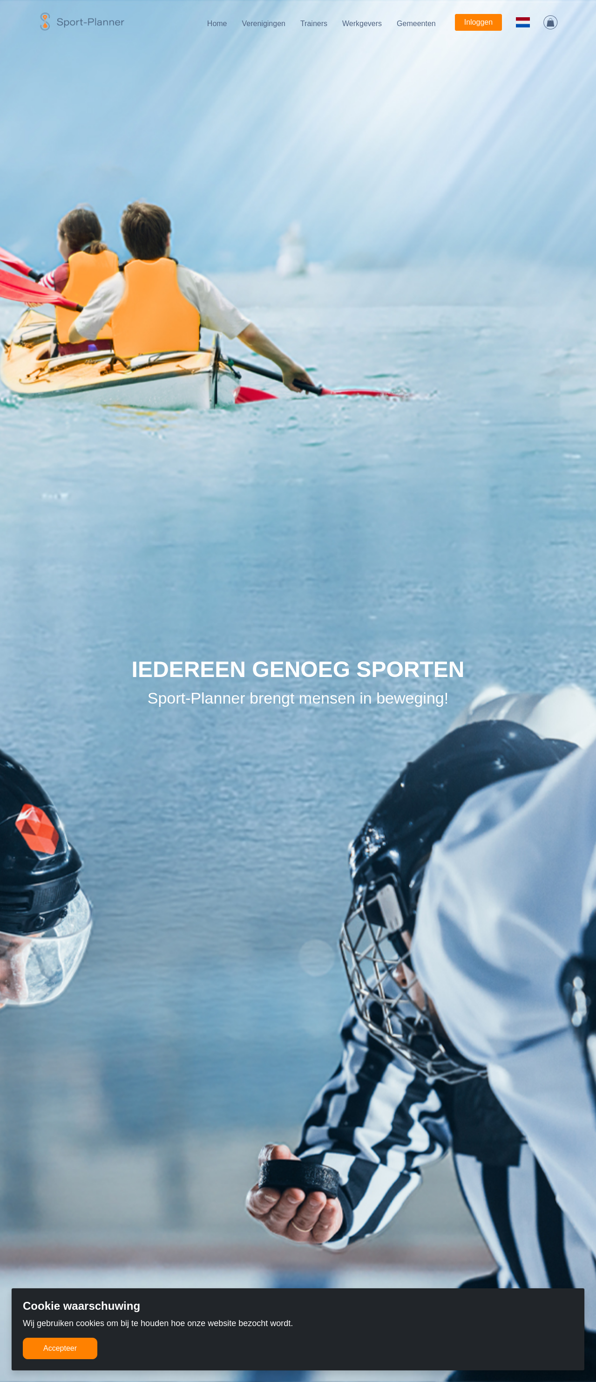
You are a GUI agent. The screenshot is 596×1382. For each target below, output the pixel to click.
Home (217, 23)
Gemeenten (416, 23)
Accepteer (60, 1348)
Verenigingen (263, 23)
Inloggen (478, 22)
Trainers (313, 23)
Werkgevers (362, 23)
